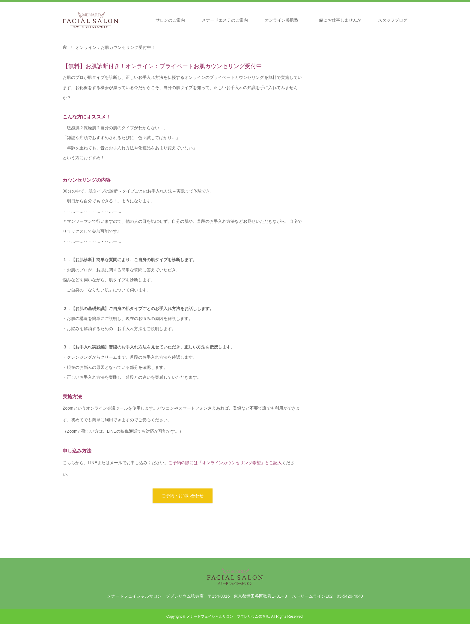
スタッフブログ (392, 20)
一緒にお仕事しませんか (338, 20)
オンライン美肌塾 (281, 20)
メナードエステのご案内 (225, 20)
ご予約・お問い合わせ (183, 495)
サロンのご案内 (170, 20)
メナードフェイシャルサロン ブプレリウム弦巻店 (227, 616)
